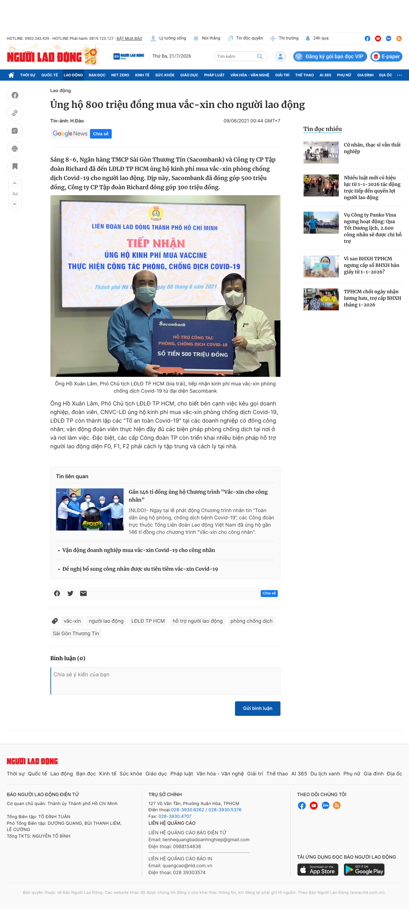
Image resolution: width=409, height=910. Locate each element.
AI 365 (325, 75)
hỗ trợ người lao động (197, 621)
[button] (15, 183)
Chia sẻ (100, 133)
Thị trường (284, 38)
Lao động (73, 75)
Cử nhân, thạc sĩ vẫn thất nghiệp (372, 148)
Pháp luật (214, 75)
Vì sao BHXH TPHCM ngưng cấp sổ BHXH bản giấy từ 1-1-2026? (371, 265)
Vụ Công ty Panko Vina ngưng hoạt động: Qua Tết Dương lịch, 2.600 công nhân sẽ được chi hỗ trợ (373, 228)
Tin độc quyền (245, 38)
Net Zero (120, 75)
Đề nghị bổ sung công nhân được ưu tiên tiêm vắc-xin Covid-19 (140, 569)
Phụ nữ (344, 75)
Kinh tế (142, 75)
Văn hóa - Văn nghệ (249, 75)
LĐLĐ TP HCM (148, 621)
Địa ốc (385, 75)
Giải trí (282, 75)
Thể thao (304, 75)
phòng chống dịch (252, 621)
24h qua (317, 38)
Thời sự (28, 75)
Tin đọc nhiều (323, 129)
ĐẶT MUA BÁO (129, 38)
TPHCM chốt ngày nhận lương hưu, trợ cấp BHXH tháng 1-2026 (372, 298)
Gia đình (365, 75)
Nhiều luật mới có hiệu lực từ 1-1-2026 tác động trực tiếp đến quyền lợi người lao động (372, 187)
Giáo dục (189, 75)
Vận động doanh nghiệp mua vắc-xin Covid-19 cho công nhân (139, 550)
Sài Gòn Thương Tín (76, 633)
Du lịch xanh (325, 773)
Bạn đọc (97, 75)
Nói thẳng (206, 38)
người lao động (106, 621)
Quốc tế (50, 75)
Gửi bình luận (257, 708)
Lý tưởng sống (168, 38)
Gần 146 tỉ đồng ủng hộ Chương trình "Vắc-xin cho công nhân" (198, 496)
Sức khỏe (164, 75)
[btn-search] (260, 56)
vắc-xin (72, 621)
